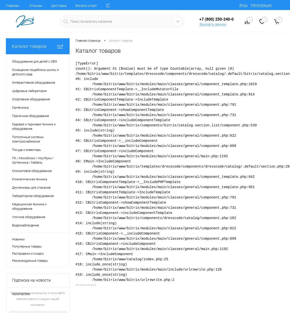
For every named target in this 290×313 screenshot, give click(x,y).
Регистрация (261, 5)
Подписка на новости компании (31, 282)
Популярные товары (27, 246)
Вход (243, 5)
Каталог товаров (38, 46)
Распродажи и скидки (28, 253)
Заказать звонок (212, 24)
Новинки (18, 239)
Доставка (59, 6)
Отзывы (35, 6)
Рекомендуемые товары (30, 260)
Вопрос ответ (86, 6)
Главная (12, 6)
